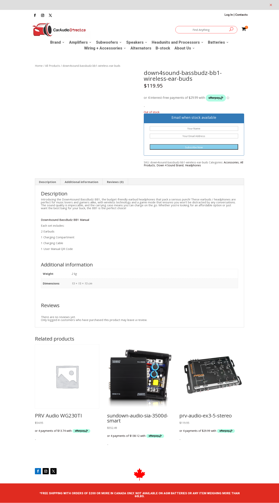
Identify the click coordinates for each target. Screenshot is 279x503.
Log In (229, 14)
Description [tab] (47, 182)
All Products (52, 66)
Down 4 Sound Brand (170, 165)
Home (39, 66)
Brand (55, 43)
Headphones (193, 165)
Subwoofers (107, 43)
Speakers (135, 43)
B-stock (163, 48)
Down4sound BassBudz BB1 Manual (65, 220)
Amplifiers (78, 43)
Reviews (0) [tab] (115, 182)
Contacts (241, 14)
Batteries (216, 43)
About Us (182, 48)
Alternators (140, 48)
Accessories (231, 162)
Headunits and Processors (176, 43)
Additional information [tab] (81, 182)
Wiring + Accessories (103, 48)
